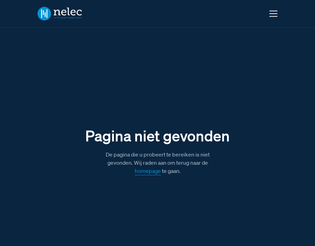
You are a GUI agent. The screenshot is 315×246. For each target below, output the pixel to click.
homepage (148, 170)
